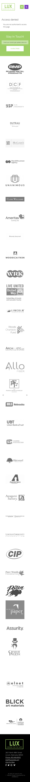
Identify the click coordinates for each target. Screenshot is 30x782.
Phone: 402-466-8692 (13, 757)
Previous (3, 395)
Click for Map (10, 762)
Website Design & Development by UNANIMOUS (16, 776)
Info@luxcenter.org (12, 760)
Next (27, 395)
